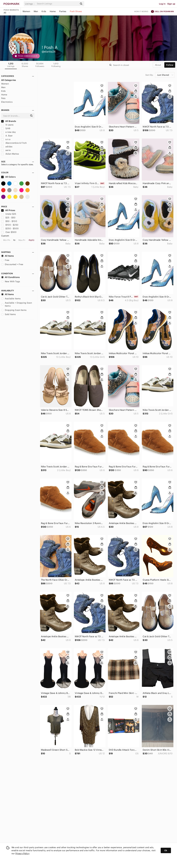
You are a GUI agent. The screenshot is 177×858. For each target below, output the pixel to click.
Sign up (171, 3)
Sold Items (8, 314)
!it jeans (7, 124)
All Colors (8, 176)
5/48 (5, 128)
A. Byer (7, 135)
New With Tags (10, 281)
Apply (31, 240)
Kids (44, 11)
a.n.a (5, 139)
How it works (141, 11)
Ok (165, 850)
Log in (162, 3)
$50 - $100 (9, 221)
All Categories (8, 80)
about (158, 65)
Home (53, 11)
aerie (6, 150)
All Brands (8, 121)
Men (36, 11)
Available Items (11, 298)
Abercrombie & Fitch (14, 143)
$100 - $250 (9, 224)
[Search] (57, 3)
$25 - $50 (8, 217)
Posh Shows (76, 11)
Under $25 (8, 214)
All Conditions (10, 277)
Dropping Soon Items (13, 310)
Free (5, 260)
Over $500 (9, 232)
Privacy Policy (22, 853)
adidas (6, 146)
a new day (8, 132)
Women (26, 11)
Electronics (7, 102)
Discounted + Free (12, 264)
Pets (3, 98)
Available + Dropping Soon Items (16, 304)
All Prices (8, 210)
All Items (7, 256)
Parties (62, 11)
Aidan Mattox (10, 153)
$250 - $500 (10, 228)
